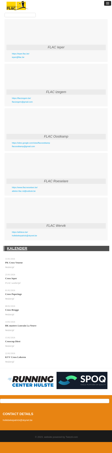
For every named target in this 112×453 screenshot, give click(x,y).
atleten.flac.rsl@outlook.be (24, 191)
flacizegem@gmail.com (22, 102)
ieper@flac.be (18, 57)
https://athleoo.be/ (20, 232)
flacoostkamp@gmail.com (23, 146)
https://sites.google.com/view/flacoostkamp (31, 143)
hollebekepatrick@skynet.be (24, 235)
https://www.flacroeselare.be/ (25, 187)
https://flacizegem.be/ (21, 98)
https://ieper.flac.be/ (20, 54)
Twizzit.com (72, 437)
